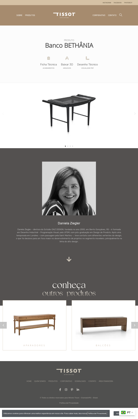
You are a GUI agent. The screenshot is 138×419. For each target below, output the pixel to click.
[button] (3, 113)
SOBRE (19, 15)
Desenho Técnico (87, 64)
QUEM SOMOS (40, 381)
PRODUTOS (30, 15)
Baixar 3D (67, 64)
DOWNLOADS (80, 381)
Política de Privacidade (69, 403)
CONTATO (112, 15)
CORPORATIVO (99, 15)
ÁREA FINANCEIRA (106, 381)
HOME (29, 381)
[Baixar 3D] (67, 58)
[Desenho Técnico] (87, 58)
